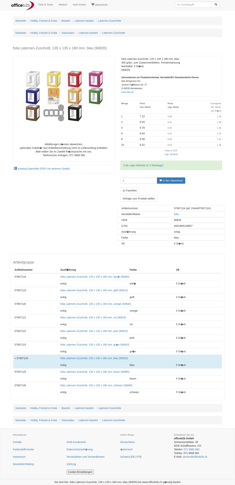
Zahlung (71, 464)
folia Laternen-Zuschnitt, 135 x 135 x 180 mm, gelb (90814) (94, 290)
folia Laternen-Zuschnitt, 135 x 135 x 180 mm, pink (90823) (94, 331)
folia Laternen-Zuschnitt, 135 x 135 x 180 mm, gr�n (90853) (94, 344)
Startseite (20, 20)
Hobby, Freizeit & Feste (43, 20)
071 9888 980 (191, 449)
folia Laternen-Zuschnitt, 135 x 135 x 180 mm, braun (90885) (95, 371)
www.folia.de (127, 92)
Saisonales (68, 32)
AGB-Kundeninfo (76, 442)
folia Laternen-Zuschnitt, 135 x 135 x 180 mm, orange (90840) (95, 303)
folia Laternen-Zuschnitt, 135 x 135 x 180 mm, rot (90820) (93, 317)
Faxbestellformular (23, 449)
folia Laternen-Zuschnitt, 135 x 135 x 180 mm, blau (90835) (94, 358)
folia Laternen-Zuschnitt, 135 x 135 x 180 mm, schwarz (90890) (96, 385)
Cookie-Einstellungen (80, 472)
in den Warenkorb (171, 180)
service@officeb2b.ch (195, 456)
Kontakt (17, 442)
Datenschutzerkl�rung (80, 449)
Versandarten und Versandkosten (86, 456)
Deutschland (127, 442)
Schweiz (125, 456)
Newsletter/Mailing (23, 464)
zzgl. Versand (171, 154)
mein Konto (79, 4)
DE (133, 456)
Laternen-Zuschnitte (109, 20)
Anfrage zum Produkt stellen (139, 198)
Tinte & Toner (45, 4)
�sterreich (126, 449)
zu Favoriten (130, 190)
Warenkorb (99, 4)
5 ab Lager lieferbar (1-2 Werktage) (143, 165)
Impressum (19, 456)
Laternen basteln (84, 20)
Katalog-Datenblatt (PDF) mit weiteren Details (42, 168)
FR (139, 456)
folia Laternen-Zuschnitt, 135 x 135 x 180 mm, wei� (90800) (94, 276)
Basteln (66, 20)
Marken (63, 4)
